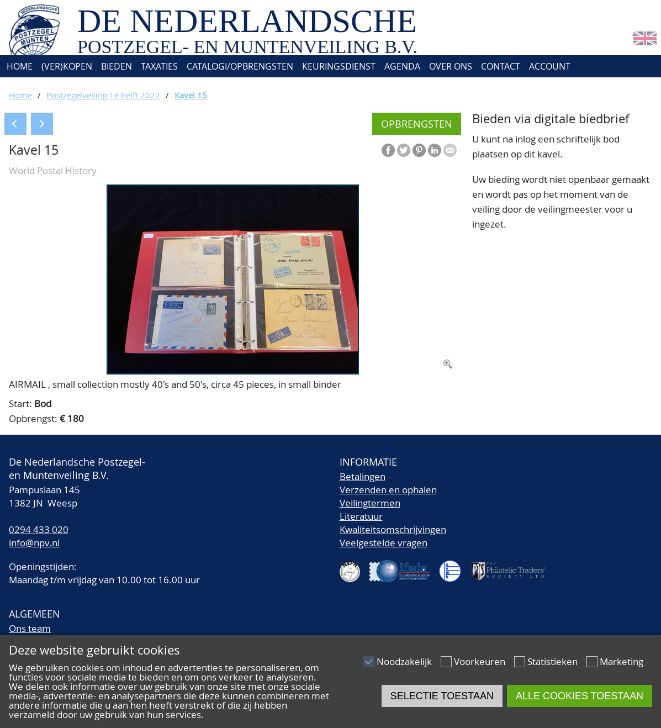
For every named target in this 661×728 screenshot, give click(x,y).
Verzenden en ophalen (388, 489)
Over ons (450, 66)
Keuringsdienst (339, 66)
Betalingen (362, 476)
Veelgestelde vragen (383, 542)
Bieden (116, 66)
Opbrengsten (416, 123)
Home (18, 66)
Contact (500, 66)
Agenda (402, 66)
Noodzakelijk (404, 661)
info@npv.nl (34, 542)
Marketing (621, 661)
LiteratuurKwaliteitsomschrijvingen (393, 523)
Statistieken (552, 661)
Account (549, 66)
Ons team (30, 628)
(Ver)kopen (66, 66)
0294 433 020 (38, 529)
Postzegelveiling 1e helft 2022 (103, 95)
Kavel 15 (190, 95)
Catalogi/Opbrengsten (240, 66)
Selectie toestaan (442, 695)
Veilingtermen (370, 503)
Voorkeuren (479, 661)
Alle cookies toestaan (579, 695)
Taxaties (159, 66)
